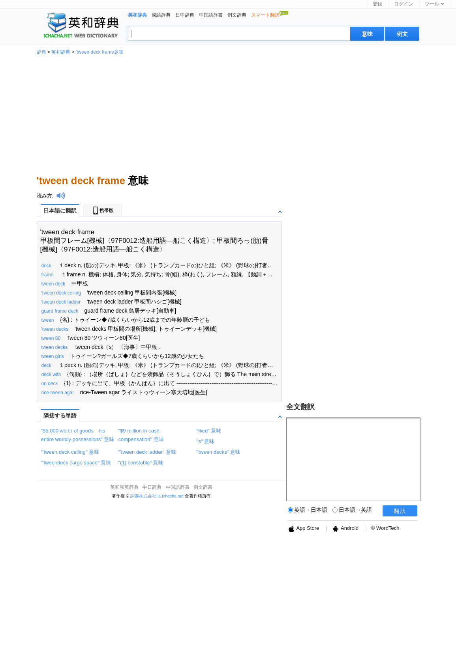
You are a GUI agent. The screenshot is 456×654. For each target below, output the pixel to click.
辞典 (41, 52)
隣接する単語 (60, 415)
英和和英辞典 (124, 487)
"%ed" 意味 (208, 431)
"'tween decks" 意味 (218, 452)
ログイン (403, 4)
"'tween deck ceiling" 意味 (70, 452)
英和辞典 (60, 52)
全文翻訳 (300, 407)
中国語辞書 (211, 15)
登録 (377, 4)
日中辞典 (184, 15)
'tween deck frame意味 (100, 52)
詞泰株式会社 (143, 496)
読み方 (44, 196)
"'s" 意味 (205, 441)
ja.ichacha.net (171, 496)
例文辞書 (202, 487)
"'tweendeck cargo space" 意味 (76, 463)
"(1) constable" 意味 (140, 463)
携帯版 (103, 210)
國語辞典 (161, 15)
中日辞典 (152, 487)
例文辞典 (236, 15)
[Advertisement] (228, 113)
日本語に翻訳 (60, 210)
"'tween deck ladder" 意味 (147, 452)
